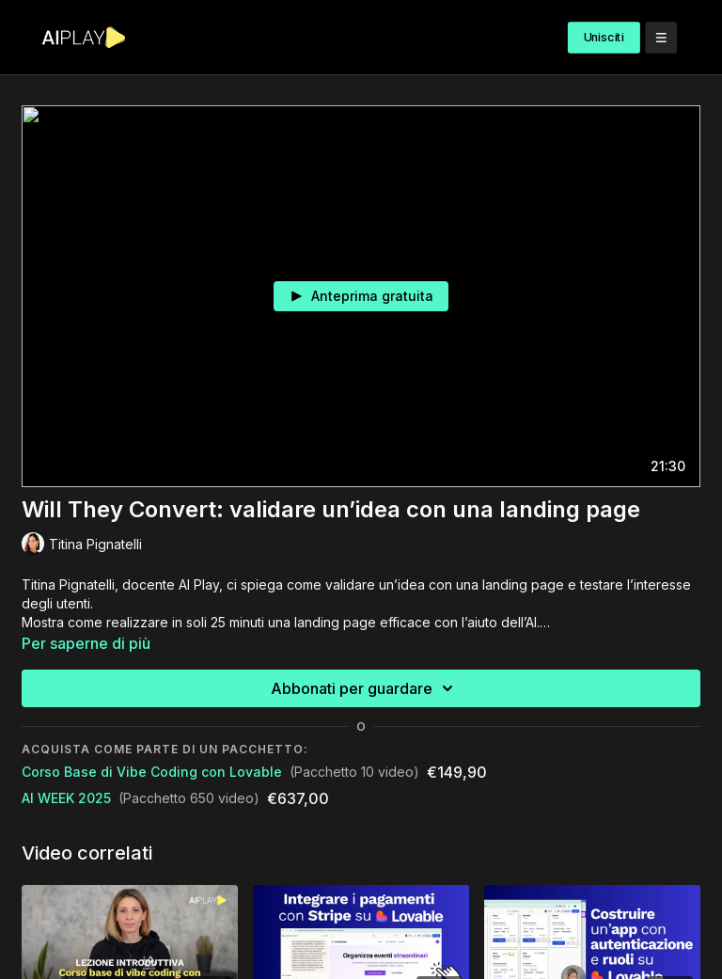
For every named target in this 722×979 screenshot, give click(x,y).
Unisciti (604, 37)
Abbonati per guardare (365, 688)
